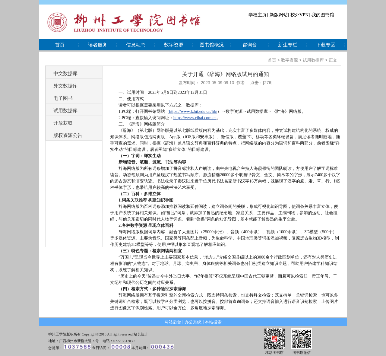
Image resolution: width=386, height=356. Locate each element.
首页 (60, 44)
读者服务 (97, 44)
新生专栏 (287, 44)
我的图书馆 (323, 14)
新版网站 (279, 14)
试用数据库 (313, 60)
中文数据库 (65, 73)
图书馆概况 (212, 44)
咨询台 (249, 44)
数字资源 (173, 44)
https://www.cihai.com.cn (195, 118)
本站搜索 (213, 321)
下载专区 (325, 44)
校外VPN (299, 14)
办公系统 (193, 321)
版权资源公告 (67, 135)
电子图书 (63, 98)
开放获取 (63, 123)
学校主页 (257, 14)
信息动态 (135, 44)
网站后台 (172, 321)
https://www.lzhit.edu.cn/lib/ (193, 111)
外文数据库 (65, 85)
